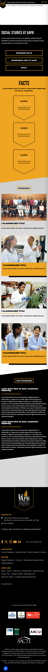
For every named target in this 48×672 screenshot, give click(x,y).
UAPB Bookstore (7, 563)
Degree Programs (7, 560)
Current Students (7, 552)
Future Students (33, 552)
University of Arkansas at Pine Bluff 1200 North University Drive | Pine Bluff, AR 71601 (21, 519)
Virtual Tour (5, 574)
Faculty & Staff (21, 552)
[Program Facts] (24, 53)
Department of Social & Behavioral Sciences (21, 2)
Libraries (19, 560)
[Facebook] (2, 541)
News (3, 571)
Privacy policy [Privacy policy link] (39, 663)
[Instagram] (10, 541)
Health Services (38, 571)
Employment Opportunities (34, 560)
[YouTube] (15, 541)
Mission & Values (7, 577)
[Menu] (45, 2)
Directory (16, 571)
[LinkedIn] (19, 541)
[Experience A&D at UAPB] (24, 60)
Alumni (43, 552)
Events (9, 571)
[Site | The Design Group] (34, 542)
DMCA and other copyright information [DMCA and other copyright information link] (22, 663)
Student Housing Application (25, 577)
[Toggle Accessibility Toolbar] (5, 668)
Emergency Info (29, 574)
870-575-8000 (8, 523)
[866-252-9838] (32, 605)
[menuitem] (7, 552)
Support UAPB (17, 574)
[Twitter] (6, 541)
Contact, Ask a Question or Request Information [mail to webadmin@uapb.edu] (21, 529)
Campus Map (26, 571)
